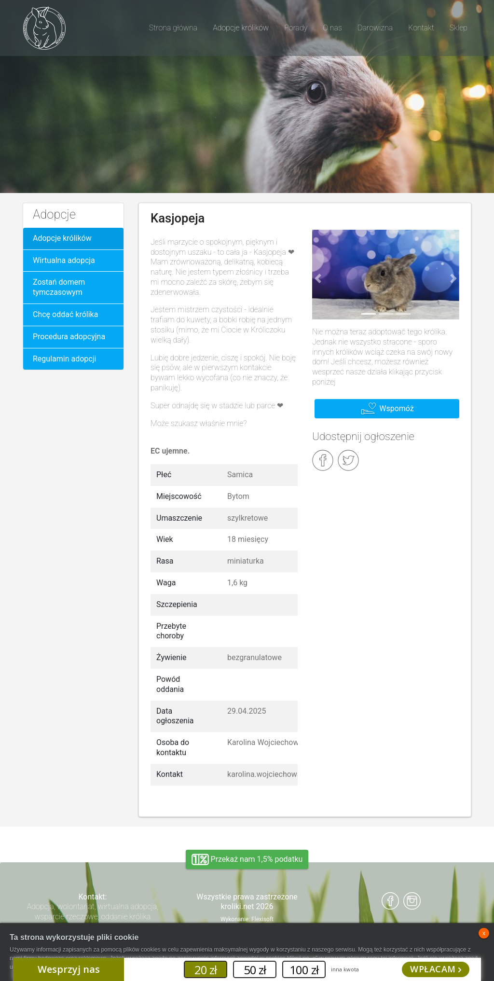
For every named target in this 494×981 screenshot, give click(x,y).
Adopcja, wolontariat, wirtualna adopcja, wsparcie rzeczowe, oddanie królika (93, 911)
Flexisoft (262, 919)
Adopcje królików (62, 238)
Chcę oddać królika (65, 314)
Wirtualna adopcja (64, 260)
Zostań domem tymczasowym (59, 287)
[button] (318, 278)
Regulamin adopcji (64, 358)
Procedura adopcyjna (69, 336)
